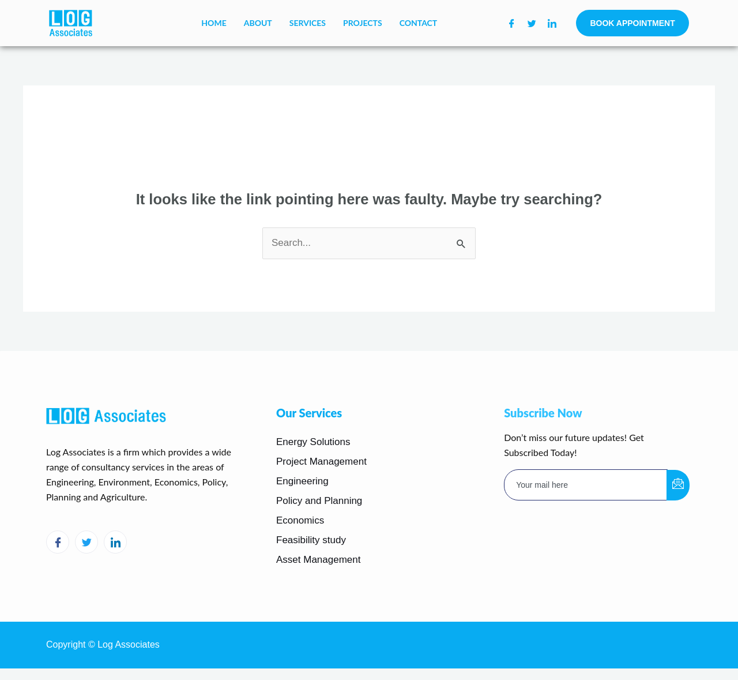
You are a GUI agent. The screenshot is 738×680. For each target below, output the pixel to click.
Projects (362, 23)
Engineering (302, 481)
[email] (586, 484)
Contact (419, 23)
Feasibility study (311, 540)
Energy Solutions (313, 441)
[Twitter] (532, 23)
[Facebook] (511, 23)
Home (213, 23)
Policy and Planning (319, 500)
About (258, 23)
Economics (300, 520)
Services (307, 23)
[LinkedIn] (552, 23)
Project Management (321, 461)
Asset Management (318, 559)
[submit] (678, 485)
